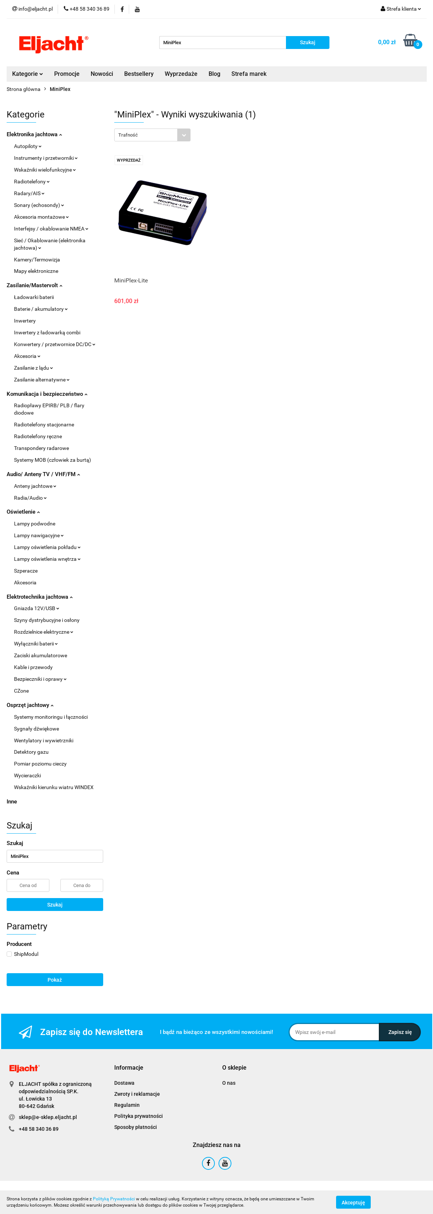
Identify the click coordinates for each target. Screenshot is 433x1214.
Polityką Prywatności (114, 1198)
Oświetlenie (23, 512)
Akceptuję (353, 1202)
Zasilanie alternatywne (42, 380)
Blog (214, 73)
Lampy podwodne (34, 524)
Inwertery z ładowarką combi (47, 332)
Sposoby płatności (135, 1127)
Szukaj (55, 905)
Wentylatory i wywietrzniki (43, 740)
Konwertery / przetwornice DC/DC (54, 344)
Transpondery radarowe (41, 448)
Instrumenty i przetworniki (46, 158)
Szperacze (26, 571)
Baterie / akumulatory (41, 309)
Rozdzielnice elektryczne (43, 632)
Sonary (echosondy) (39, 205)
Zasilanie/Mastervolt (34, 285)
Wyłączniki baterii (36, 644)
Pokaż (55, 980)
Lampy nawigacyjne (39, 535)
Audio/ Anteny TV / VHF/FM (43, 474)
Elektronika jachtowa (34, 134)
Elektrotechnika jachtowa (40, 597)
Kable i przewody (33, 667)
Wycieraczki (27, 775)
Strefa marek (248, 73)
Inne (12, 801)
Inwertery (25, 321)
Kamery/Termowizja (37, 260)
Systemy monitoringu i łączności (51, 717)
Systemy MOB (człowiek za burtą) (52, 460)
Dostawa (124, 1083)
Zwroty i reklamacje (137, 1094)
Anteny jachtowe (35, 486)
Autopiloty (28, 146)
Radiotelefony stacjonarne (44, 424)
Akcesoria (27, 356)
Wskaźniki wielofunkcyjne (45, 170)
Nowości (102, 73)
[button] (128, 1068)
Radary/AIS (29, 193)
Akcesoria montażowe (41, 217)
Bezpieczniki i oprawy (40, 679)
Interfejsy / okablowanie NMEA (51, 229)
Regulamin (127, 1105)
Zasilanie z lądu (33, 368)
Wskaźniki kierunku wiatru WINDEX (54, 787)
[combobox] (152, 135)
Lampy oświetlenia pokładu (47, 547)
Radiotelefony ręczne (38, 436)
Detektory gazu (31, 752)
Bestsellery (139, 73)
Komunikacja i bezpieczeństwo (47, 394)
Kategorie (27, 73)
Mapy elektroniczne (36, 271)
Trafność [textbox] (128, 135)
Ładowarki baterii (34, 297)
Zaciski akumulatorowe (40, 655)
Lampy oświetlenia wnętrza (47, 559)
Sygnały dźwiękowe (36, 729)
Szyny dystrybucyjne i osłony (47, 620)
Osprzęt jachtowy (30, 705)
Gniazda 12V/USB (36, 608)
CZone (21, 691)
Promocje (67, 73)
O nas (228, 1083)
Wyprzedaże (181, 73)
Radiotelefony (32, 181)
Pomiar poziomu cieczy (40, 764)
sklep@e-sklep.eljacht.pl (48, 1117)
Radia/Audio (30, 498)
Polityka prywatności (138, 1116)
